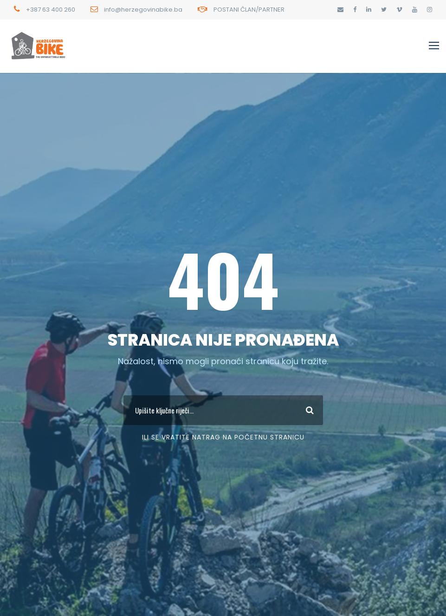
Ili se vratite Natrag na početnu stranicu (223, 437)
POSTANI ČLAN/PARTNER (248, 9)
